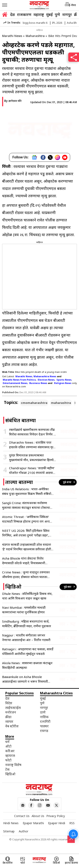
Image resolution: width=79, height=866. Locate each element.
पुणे (57, 14)
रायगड (44, 730)
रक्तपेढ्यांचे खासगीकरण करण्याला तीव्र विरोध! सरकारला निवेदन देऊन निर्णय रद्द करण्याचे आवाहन (32, 431)
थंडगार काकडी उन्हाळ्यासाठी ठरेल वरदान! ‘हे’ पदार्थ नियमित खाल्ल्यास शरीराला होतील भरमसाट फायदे (27, 546)
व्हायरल (10, 755)
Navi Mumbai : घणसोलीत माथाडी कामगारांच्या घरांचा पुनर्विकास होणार (24, 609)
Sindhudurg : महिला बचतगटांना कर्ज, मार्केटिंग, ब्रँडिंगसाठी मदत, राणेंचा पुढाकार (26, 623)
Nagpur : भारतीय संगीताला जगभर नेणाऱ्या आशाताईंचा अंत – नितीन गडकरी (26, 637)
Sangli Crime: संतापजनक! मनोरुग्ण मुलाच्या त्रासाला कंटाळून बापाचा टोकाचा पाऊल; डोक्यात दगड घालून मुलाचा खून (26, 505)
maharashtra (61, 403)
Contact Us (21, 816)
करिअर (10, 751)
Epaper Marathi (33, 823)
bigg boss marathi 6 (35, 23)
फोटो (8, 760)
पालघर (44, 726)
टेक (7, 769)
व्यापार (9, 721)
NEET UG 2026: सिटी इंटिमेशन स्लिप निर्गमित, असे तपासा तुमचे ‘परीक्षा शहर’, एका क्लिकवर (26, 532)
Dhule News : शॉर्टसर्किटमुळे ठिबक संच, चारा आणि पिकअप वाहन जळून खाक (27, 595)
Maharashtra (35, 36)
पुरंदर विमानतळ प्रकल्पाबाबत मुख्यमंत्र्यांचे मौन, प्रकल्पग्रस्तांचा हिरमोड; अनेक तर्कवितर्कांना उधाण (32, 457)
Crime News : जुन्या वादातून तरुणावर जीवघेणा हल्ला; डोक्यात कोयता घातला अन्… (26, 574)
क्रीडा (8, 717)
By (12, 101)
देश (12, 14)
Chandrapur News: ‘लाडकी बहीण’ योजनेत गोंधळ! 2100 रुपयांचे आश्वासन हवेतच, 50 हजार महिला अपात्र (33, 470)
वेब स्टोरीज (12, 726)
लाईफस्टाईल (13, 707)
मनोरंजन (10, 712)
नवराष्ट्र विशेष (13, 764)
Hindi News (11, 823)
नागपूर (67, 14)
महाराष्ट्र (38, 14)
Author (23, 831)
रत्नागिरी (45, 721)
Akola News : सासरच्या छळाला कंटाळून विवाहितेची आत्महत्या (27, 665)
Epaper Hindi (56, 823)
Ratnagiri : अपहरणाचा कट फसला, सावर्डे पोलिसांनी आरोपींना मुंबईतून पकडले (27, 651)
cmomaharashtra (34, 403)
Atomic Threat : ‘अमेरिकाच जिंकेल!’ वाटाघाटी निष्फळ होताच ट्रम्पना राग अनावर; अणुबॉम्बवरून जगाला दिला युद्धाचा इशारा (28, 519)
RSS (72, 823)
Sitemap (9, 831)
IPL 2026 (57, 23)
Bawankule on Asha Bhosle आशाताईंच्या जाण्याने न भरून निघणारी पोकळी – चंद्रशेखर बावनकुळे (25, 679)
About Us (38, 816)
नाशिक (44, 717)
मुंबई (49, 14)
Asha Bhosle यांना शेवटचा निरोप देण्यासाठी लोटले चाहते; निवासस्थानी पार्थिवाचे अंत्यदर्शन (23, 560)
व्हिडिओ (10, 774)
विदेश (8, 703)
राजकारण (24, 14)
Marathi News (12, 36)
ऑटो (8, 746)
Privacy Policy (55, 816)
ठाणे (43, 712)
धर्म (7, 741)
